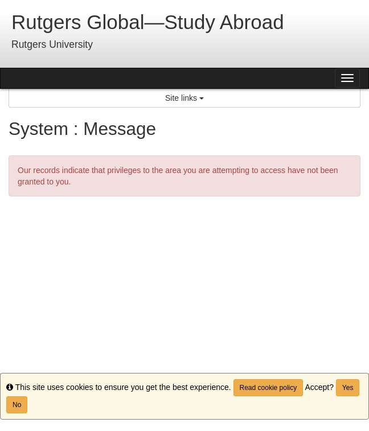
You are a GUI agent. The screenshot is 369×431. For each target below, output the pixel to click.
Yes (348, 388)
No (17, 405)
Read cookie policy (268, 388)
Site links (184, 97)
